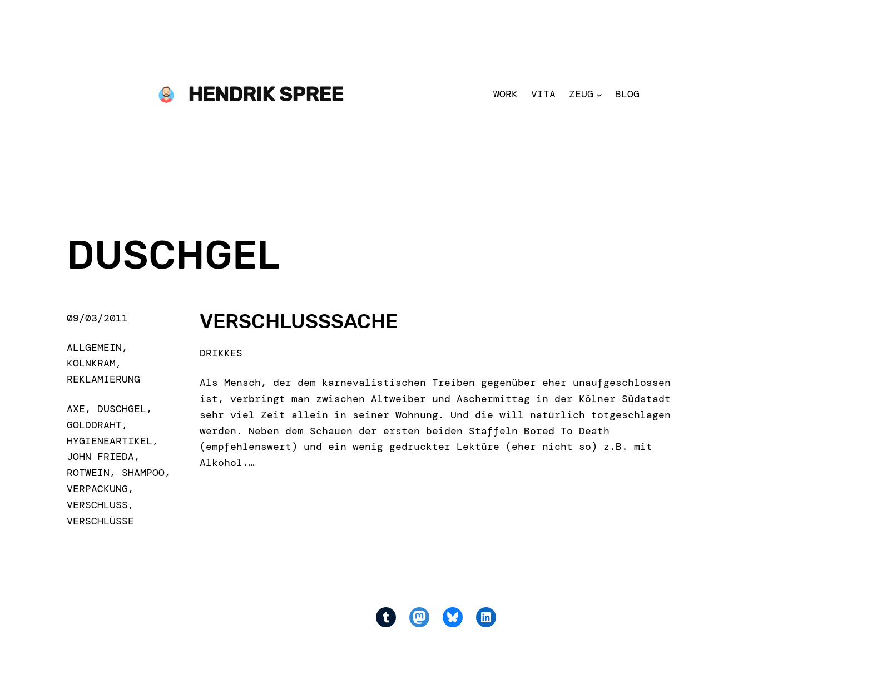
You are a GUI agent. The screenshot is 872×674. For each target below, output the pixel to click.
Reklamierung (103, 379)
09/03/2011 (97, 318)
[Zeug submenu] (599, 94)
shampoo (143, 472)
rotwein (88, 472)
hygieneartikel (109, 441)
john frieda (100, 456)
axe (76, 408)
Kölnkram (91, 363)
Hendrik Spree (265, 94)
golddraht (94, 425)
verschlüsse (100, 521)
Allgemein (94, 347)
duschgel (121, 408)
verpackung (97, 488)
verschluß (97, 505)
